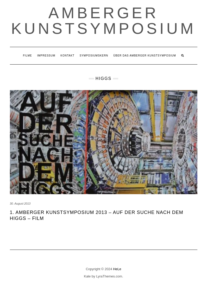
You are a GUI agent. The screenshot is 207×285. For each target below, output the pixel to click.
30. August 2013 (20, 203)
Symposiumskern (94, 55)
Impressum (46, 55)
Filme (27, 55)
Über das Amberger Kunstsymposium (144, 55)
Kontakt (67, 55)
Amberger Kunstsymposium (103, 20)
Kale (87, 276)
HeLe (117, 269)
